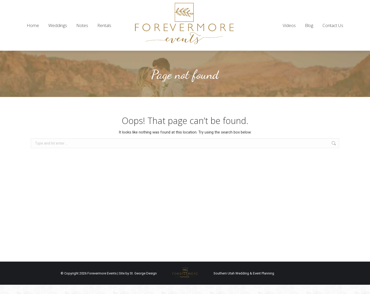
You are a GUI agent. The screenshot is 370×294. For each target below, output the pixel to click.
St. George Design (143, 282)
